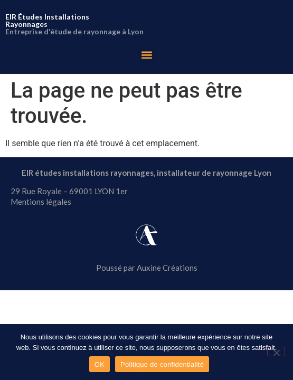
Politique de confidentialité (162, 364)
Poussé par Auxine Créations (146, 267)
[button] (146, 54)
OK (99, 364)
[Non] (276, 351)
